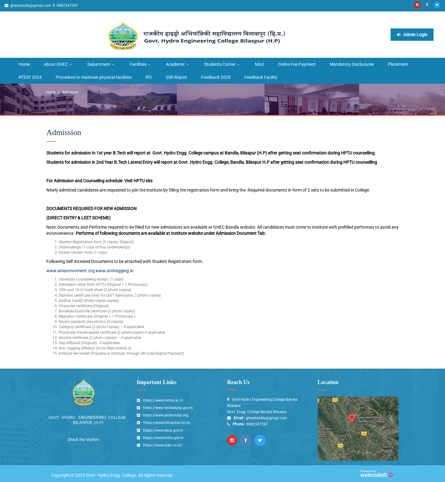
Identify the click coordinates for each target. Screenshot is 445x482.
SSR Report (176, 77)
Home (24, 64)
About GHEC (56, 64)
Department (98, 64)
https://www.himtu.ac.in (163, 400)
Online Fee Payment (297, 64)
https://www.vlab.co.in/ (162, 445)
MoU (259, 64)
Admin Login (412, 34)
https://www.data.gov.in (163, 430)
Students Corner (219, 64)
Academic (175, 64)
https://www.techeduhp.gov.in (168, 408)
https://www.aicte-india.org (165, 415)
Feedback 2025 (216, 77)
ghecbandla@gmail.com (30, 5)
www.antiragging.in (114, 270)
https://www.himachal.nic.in (166, 423)
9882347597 (67, 5)
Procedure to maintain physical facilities (94, 77)
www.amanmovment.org (70, 270)
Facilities (138, 64)
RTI (149, 77)
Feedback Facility (261, 77)
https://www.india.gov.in (163, 438)
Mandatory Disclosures (352, 64)
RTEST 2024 (30, 77)
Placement (398, 64)
